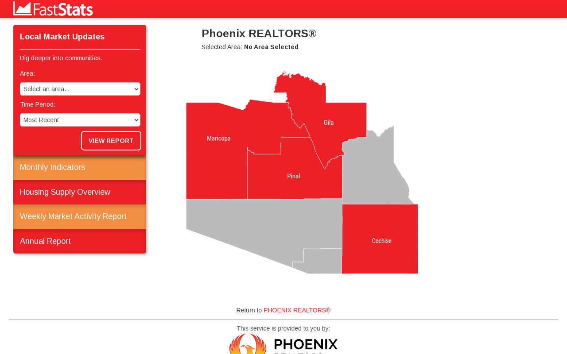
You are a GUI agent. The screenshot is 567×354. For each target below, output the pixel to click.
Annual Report (45, 241)
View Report (111, 140)
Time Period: (37, 104)
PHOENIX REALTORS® (297, 310)
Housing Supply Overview (65, 192)
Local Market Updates (62, 36)
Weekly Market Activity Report (73, 216)
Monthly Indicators (52, 167)
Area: (27, 73)
